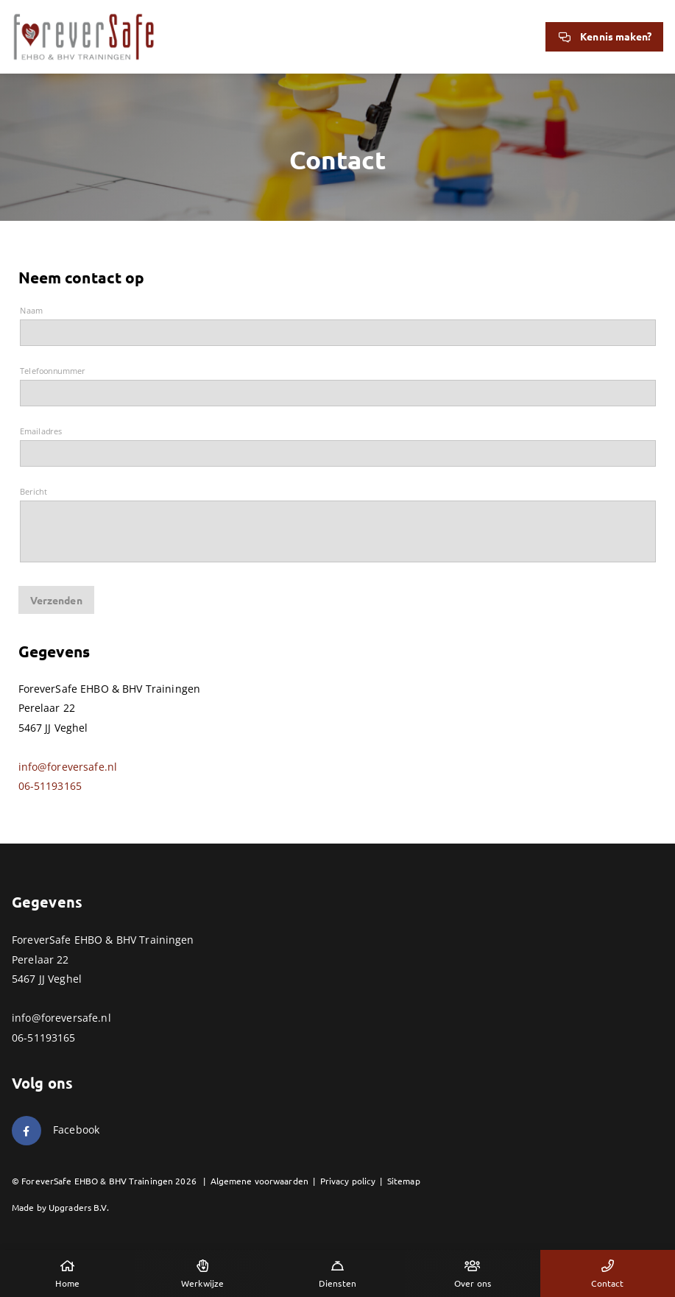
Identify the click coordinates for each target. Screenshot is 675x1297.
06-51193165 (50, 786)
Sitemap (403, 1181)
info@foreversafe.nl (68, 767)
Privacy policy (348, 1181)
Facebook (76, 1130)
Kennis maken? (604, 36)
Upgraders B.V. (79, 1207)
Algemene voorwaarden (259, 1181)
